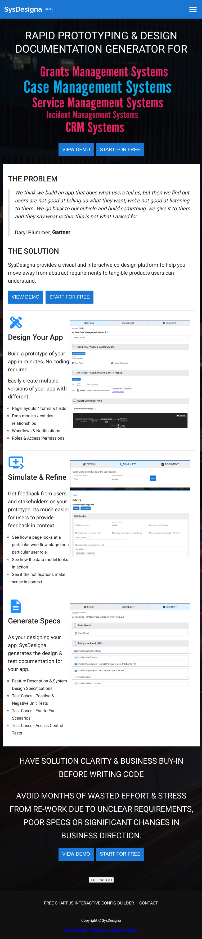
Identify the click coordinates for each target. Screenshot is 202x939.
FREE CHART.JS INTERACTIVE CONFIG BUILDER (89, 903)
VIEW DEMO (76, 149)
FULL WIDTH (101, 880)
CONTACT (148, 903)
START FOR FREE (120, 149)
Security (130, 930)
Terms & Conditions (106, 930)
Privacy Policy (76, 930)
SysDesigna (28, 9)
